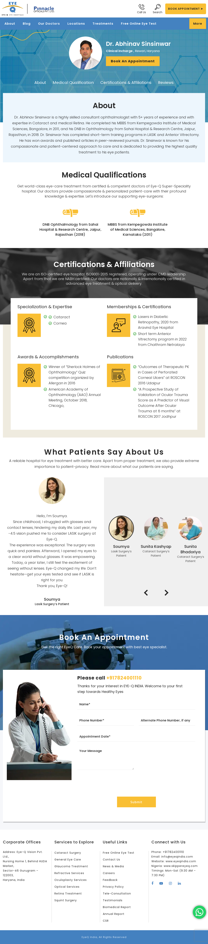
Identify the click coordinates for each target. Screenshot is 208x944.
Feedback (110, 880)
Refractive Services (69, 873)
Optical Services (67, 887)
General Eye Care (67, 859)
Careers (109, 873)
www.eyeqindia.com (181, 861)
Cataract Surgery (67, 853)
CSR (106, 921)
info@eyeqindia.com (177, 857)
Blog (27, 23)
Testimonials (112, 900)
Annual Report (113, 914)
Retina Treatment (68, 893)
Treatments (103, 23)
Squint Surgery (65, 900)
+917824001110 (124, 678)
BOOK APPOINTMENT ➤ (185, 9)
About (9, 23)
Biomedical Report (117, 907)
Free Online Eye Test (138, 23)
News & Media (113, 866)
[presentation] (136, 782)
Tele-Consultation (117, 893)
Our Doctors (49, 23)
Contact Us (111, 859)
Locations (76, 23)
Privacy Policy (113, 887)
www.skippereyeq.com (181, 866)
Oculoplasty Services (70, 880)
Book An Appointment (133, 61)
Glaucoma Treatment (71, 866)
